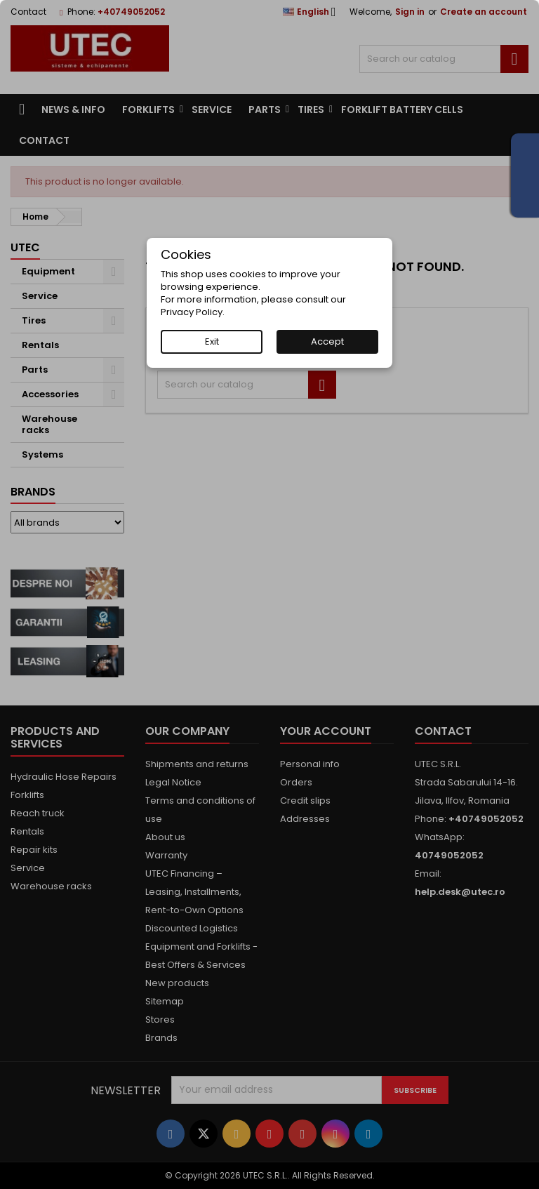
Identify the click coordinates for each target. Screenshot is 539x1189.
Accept (327, 341)
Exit (212, 341)
